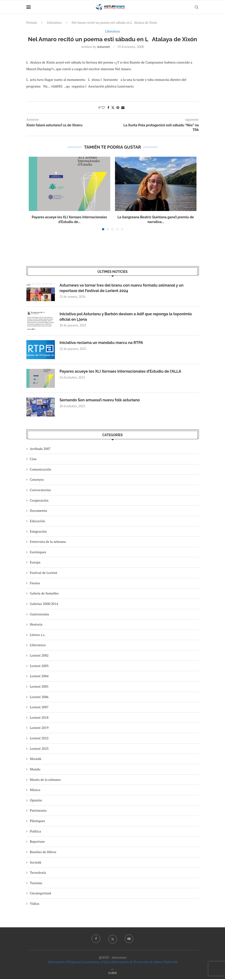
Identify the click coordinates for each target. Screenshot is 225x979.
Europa (35, 562)
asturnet (103, 46)
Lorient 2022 (39, 738)
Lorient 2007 (39, 707)
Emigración (38, 531)
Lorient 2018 (39, 717)
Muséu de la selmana (45, 779)
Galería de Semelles (44, 593)
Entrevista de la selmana (48, 541)
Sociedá (35, 862)
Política (35, 831)
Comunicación (40, 469)
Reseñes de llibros (43, 852)
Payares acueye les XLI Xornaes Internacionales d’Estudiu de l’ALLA (120, 371)
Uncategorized (40, 893)
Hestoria (36, 624)
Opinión (36, 800)
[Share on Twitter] (113, 107)
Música (35, 789)
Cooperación (39, 500)
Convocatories (40, 490)
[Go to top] (112, 972)
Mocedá (35, 758)
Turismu (36, 883)
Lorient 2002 (39, 655)
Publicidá (170, 962)
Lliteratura (54, 22)
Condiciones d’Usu (96, 962)
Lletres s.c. (38, 634)
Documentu (38, 510)
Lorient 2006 (39, 697)
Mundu (35, 769)
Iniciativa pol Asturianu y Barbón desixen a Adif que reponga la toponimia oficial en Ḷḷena (126, 316)
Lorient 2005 (39, 686)
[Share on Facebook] (108, 107)
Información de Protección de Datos (136, 962)
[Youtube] (129, 938)
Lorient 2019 (39, 727)
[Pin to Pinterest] (117, 107)
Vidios (34, 903)
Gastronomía (39, 614)
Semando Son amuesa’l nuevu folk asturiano (100, 400)
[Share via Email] (122, 107)
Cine (33, 459)
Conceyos (37, 479)
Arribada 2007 (40, 448)
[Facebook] (96, 938)
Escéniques (38, 552)
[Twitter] (112, 938)
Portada (31, 22)
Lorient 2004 (39, 676)
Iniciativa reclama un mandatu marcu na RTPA (101, 342)
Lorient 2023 (39, 748)
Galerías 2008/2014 (44, 603)
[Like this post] (103, 107)
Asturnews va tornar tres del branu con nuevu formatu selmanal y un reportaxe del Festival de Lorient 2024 (122, 288)
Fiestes (35, 583)
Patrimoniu (38, 810)
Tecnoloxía (38, 872)
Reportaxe (37, 841)
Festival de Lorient (43, 572)
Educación (37, 521)
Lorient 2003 (39, 665)
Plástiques (37, 821)
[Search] (196, 7)
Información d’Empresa (64, 962)
